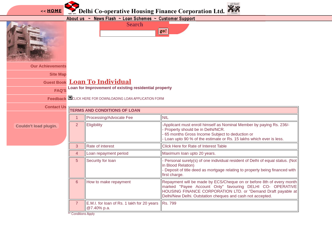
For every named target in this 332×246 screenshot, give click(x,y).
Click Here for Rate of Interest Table (194, 135)
